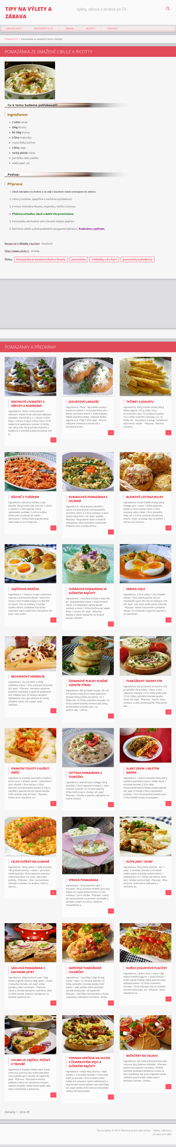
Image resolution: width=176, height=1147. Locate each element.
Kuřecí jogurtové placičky (146, 970)
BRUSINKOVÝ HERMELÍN (28, 679)
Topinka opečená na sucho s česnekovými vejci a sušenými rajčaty (89, 1064)
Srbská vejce (135, 591)
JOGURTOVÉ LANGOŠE (84, 404)
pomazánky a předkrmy (137, 262)
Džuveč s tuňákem (25, 499)
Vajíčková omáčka (25, 591)
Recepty (90, 30)
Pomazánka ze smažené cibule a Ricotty (40, 262)
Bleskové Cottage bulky (144, 499)
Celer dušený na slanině (30, 864)
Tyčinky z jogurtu (140, 404)
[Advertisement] (88, 306)
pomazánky (78, 262)
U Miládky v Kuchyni (104, 262)
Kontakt (112, 30)
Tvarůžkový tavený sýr (144, 683)
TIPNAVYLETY (11, 41)
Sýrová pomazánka (83, 882)
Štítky (8, 262)
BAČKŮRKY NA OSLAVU (142, 1058)
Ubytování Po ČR (43, 30)
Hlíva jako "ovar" (139, 864)
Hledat (168, 9)
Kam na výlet (13, 30)
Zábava (69, 30)
